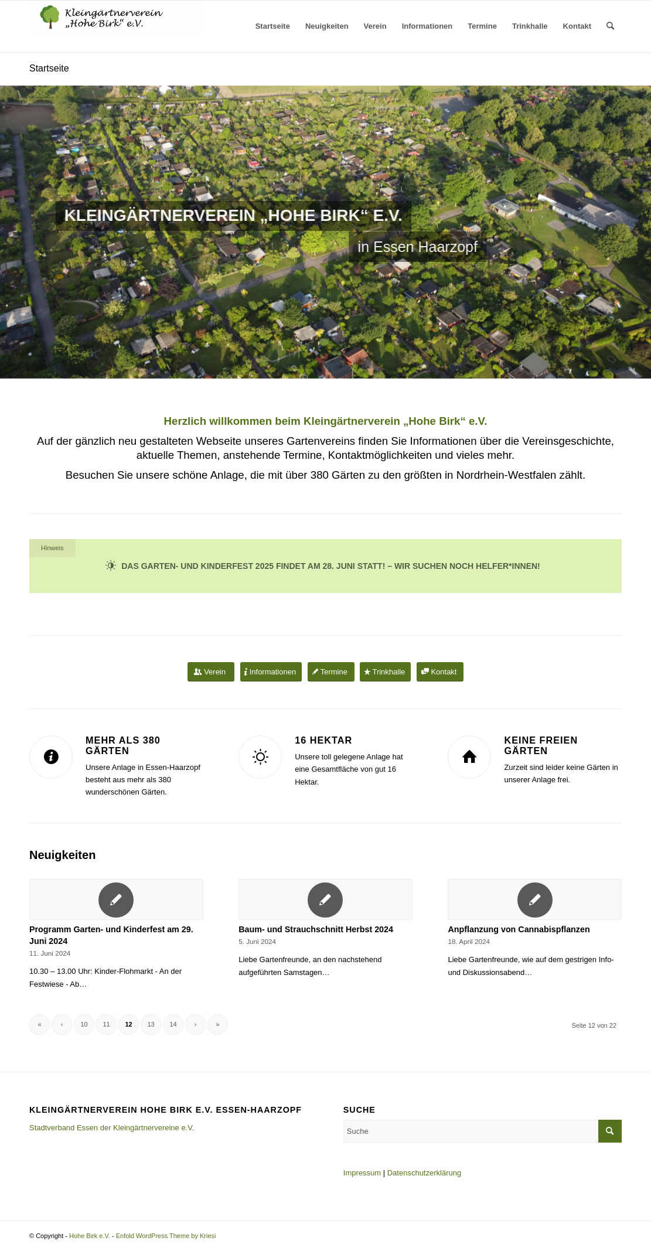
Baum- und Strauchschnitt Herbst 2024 (315, 929)
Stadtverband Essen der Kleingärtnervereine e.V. (111, 1127)
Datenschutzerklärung (424, 1172)
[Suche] (610, 26)
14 (172, 1024)
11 (106, 1024)
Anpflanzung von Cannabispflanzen (518, 929)
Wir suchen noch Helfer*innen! (467, 566)
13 (150, 1024)
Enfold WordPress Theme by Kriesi (166, 1235)
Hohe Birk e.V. (89, 1235)
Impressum (362, 1172)
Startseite (49, 68)
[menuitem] (273, 26)
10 (83, 1024)
